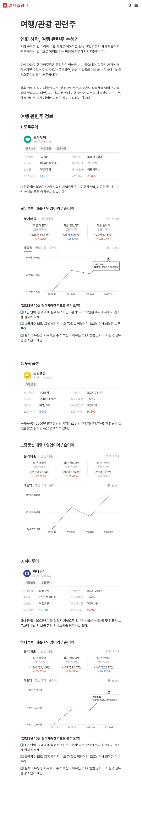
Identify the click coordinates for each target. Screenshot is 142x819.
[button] (129, 5)
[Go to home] (15, 5)
